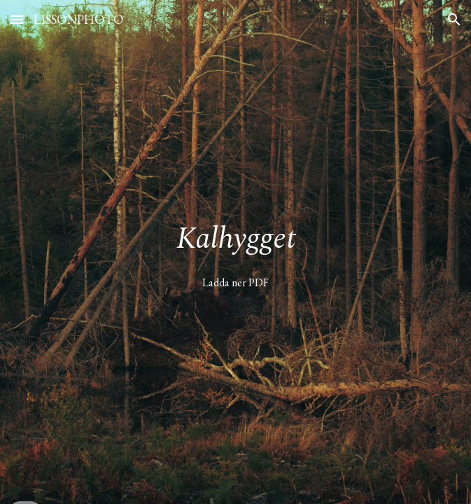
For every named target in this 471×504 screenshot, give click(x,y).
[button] (17, 19)
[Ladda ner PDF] (235, 282)
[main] (235, 239)
